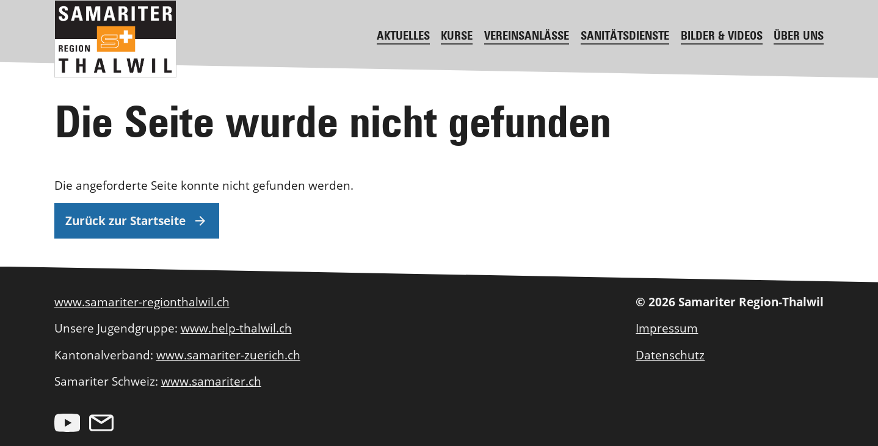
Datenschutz (670, 354)
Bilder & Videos (722, 35)
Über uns (799, 35)
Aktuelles (403, 35)
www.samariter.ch (211, 381)
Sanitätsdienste (625, 35)
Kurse (457, 35)
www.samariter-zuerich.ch (228, 354)
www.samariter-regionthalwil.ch (142, 301)
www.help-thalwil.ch (236, 328)
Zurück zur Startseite (136, 220)
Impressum (667, 328)
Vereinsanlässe (526, 35)
